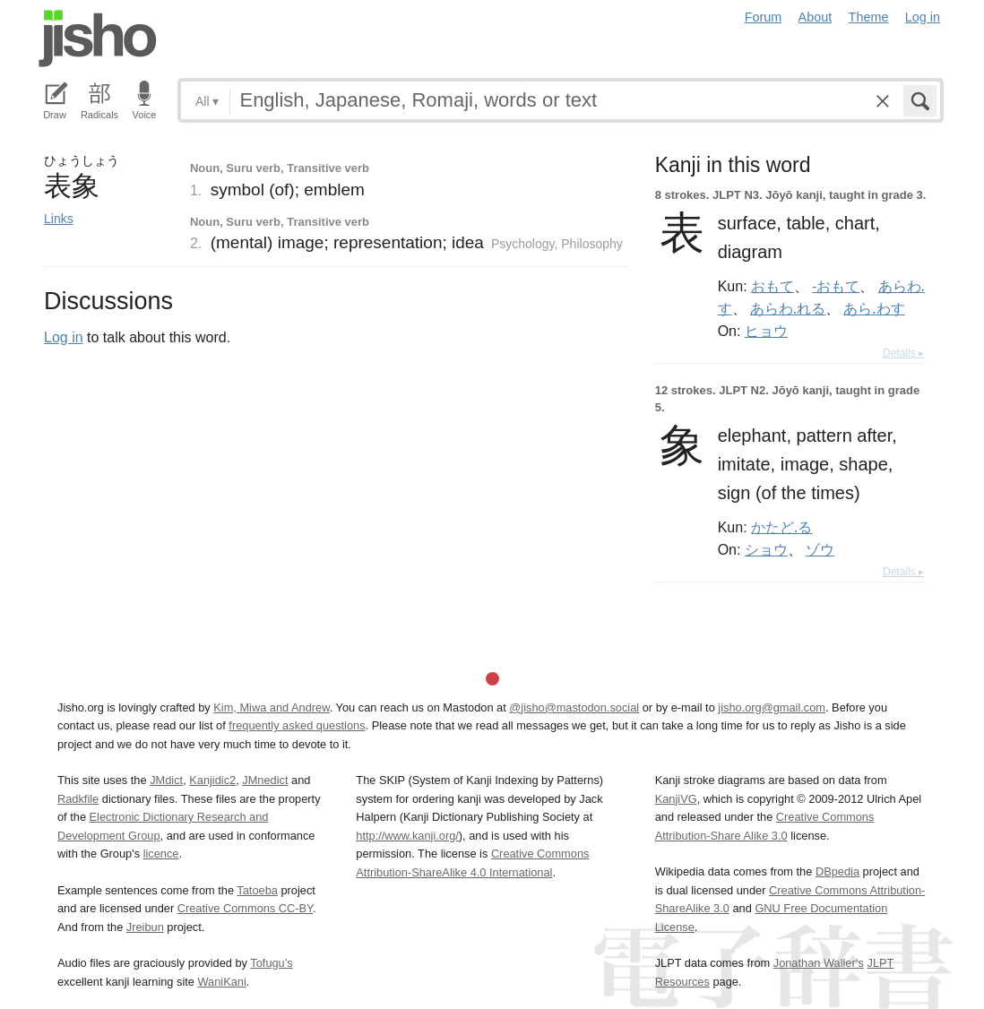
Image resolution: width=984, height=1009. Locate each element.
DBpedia (837, 871)
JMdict (166, 780)
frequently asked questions (297, 725)
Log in (922, 17)
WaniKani (222, 981)
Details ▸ (903, 353)
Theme (869, 17)
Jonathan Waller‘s (818, 963)
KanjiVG (676, 799)
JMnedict (265, 780)
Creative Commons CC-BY (245, 908)
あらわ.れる (787, 308)
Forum (763, 17)
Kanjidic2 (212, 780)
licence (161, 853)
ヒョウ (766, 331)
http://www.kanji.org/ (407, 835)
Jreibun (145, 927)
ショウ (766, 549)
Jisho (98, 38)
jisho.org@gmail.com (771, 707)
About (815, 17)
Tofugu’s (271, 963)
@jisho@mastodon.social (574, 707)
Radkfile (78, 799)
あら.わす (873, 308)
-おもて (835, 286)
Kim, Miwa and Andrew (271, 707)
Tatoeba (257, 890)
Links (58, 218)
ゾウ (820, 549)
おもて (772, 286)
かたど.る (781, 527)
